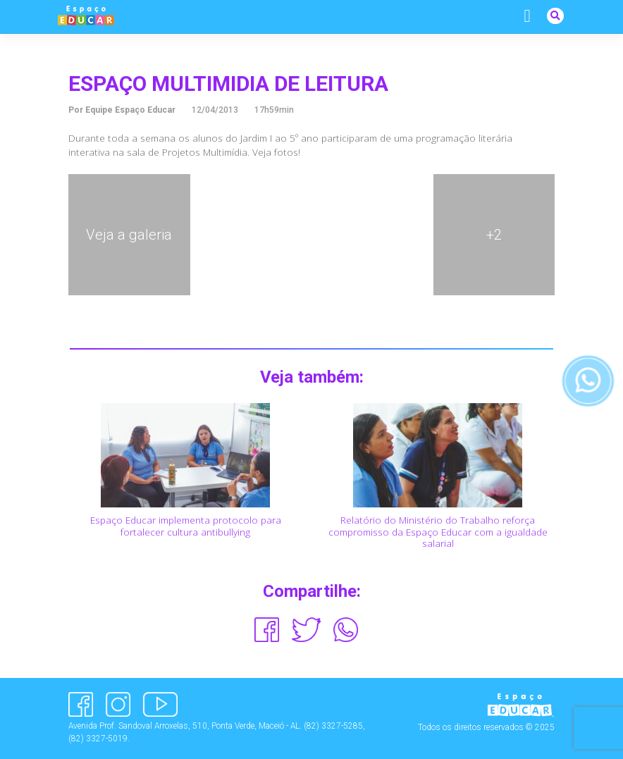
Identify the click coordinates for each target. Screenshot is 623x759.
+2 (494, 234)
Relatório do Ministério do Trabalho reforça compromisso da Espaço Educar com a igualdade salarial (438, 531)
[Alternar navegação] (527, 16)
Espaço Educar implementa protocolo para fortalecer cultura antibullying (185, 525)
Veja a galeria (129, 234)
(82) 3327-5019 (98, 738)
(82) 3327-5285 (333, 726)
